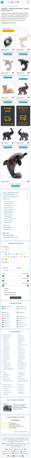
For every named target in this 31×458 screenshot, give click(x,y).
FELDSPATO (21, 354)
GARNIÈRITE (21, 356)
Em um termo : (5, 262)
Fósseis (6, 225)
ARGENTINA (22, 306)
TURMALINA (7, 392)
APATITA (6, 340)
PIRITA (20, 376)
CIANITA (20, 346)
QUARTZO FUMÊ (8, 380)
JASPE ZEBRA (7, 364)
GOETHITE (6, 358)
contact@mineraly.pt (18, 445)
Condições (5, 438)
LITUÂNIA (21, 316)
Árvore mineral (8, 222)
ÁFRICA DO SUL (8, 326)
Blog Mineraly (6, 443)
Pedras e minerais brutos (11, 192)
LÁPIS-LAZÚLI (22, 366)
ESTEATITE (6, 354)
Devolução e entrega (12, 439)
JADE (5, 360)
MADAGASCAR (23, 318)
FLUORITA (6, 356)
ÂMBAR (5, 394)
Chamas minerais (9, 213)
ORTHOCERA (21, 374)
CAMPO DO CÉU (22, 345)
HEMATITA (21, 358)
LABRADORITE (22, 364)
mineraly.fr (9, 449)
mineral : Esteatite (8, 30)
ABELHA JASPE (7, 335)
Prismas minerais (9, 203)
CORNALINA (6, 348)
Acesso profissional (23, 439)
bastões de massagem (10, 218)
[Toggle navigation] (28, 2)
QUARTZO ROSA (7, 384)
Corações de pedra (9, 201)
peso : (3, 278)
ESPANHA (21, 312)
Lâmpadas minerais (9, 209)
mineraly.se (24, 453)
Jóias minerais (8, 227)
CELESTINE (6, 346)
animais (16, 6)
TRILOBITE (21, 390)
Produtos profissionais (10, 237)
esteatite (5, 49)
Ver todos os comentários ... (21, 431)
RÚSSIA (21, 322)
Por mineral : (5, 268)
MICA (5, 372)
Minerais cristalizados (10, 197)
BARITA (20, 342)
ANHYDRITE (21, 338)
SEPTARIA (6, 388)
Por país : (19, 268)
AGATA (20, 335)
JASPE (20, 360)
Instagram (21, 443)
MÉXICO (6, 320)
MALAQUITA (21, 368)
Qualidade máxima (8, 235)
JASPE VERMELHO (23, 362)
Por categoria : (5, 246)
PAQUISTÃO (7, 322)
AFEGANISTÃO (8, 306)
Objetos (6, 199)
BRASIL (6, 308)
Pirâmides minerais (9, 211)
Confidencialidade (20, 438)
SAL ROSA (21, 386)
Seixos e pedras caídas (10, 205)
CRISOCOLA (21, 348)
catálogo (4, 6)
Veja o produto (7, 54)
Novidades (6, 233)
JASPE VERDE (7, 362)
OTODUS (6, 376)
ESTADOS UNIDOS (23, 324)
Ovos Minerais (8, 216)
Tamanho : (4, 283)
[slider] (3, 276)
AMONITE (6, 338)
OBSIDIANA (6, 374)
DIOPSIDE (6, 350)
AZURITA (6, 342)
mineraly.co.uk (18, 449)
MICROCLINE (22, 372)
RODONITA (21, 384)
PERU (20, 320)
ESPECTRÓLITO (22, 352)
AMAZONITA (6, 336)
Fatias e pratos (8, 207)
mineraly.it (15, 451)
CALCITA (6, 345)
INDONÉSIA (7, 316)
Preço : (4, 273)
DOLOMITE (21, 350)
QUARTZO (21, 378)
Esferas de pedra (8, 214)
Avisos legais (12, 438)
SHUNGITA (21, 388)
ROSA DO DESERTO (8, 386)
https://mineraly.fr (15, 446)
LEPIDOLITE (6, 366)
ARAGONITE (21, 340)
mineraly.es (24, 451)
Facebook (14, 443)
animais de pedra (8, 220)
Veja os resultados (16, 297)
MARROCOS (7, 318)
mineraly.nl (6, 453)
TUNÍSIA (6, 324)
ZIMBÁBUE (22, 326)
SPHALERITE (6, 390)
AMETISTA (21, 336)
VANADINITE (21, 392)
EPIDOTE (6, 352)
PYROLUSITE (6, 378)
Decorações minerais (10, 194)
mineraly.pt (15, 453)
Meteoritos (7, 229)
